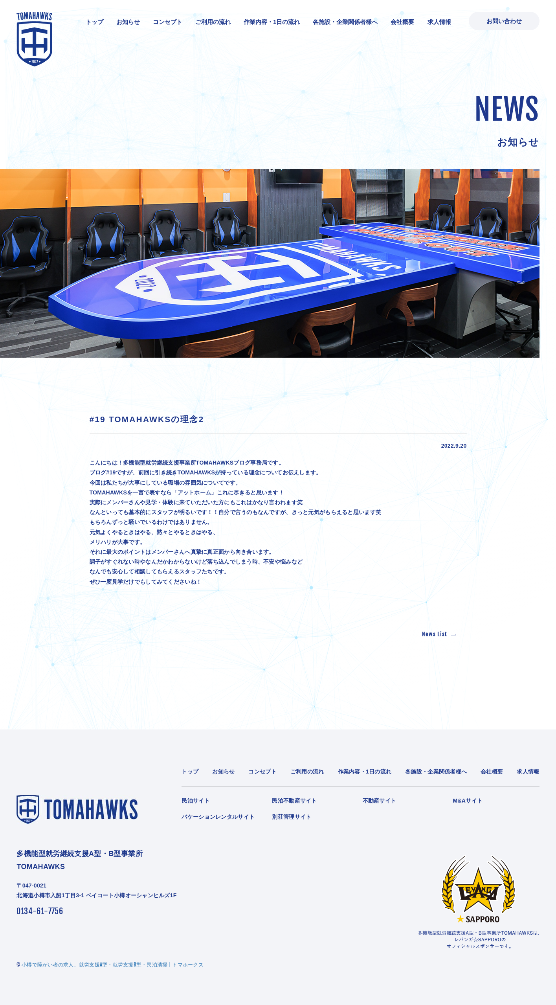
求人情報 (439, 21)
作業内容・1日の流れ (272, 21)
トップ (94, 21)
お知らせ (128, 21)
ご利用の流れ (213, 21)
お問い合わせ (504, 21)
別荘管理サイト (291, 817)
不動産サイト (379, 800)
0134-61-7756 (40, 911)
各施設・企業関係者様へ (345, 21)
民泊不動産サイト (294, 800)
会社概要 (402, 21)
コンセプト (167, 21)
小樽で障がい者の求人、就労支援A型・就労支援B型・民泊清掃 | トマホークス (113, 964)
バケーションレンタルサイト (218, 817)
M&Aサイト (468, 800)
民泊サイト (195, 800)
